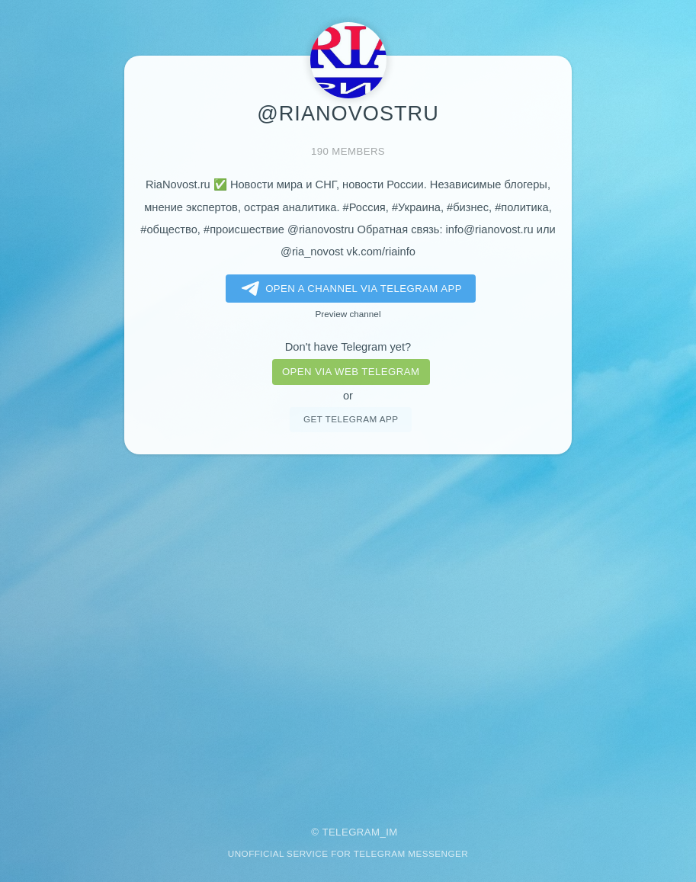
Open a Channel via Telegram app (349, 289)
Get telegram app (350, 419)
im (392, 832)
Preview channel (348, 314)
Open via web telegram (350, 371)
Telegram (351, 832)
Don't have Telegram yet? (348, 347)
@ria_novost (312, 251)
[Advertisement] (348, 629)
